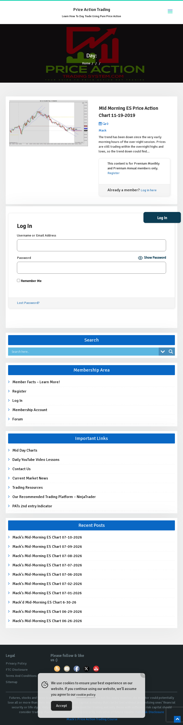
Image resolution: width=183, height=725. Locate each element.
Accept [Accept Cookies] (61, 706)
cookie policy (86, 695)
